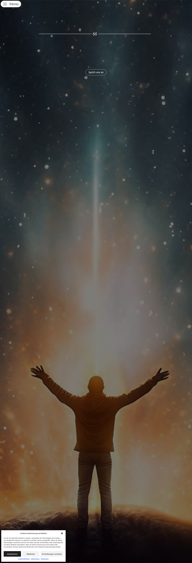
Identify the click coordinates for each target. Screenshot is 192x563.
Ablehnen (31, 554)
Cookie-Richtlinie (24, 559)
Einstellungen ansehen (52, 554)
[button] (62, 533)
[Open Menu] (5, 4)
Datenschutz (35, 559)
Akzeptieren (12, 554)
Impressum (45, 559)
